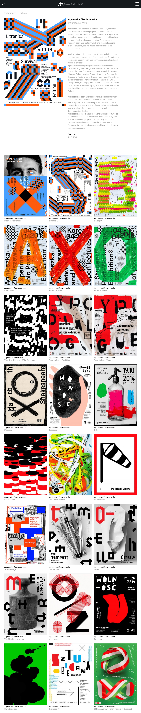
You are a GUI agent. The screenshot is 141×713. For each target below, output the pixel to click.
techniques (11, 13)
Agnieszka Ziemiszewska (14, 218)
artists (23, 13)
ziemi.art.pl (72, 137)
